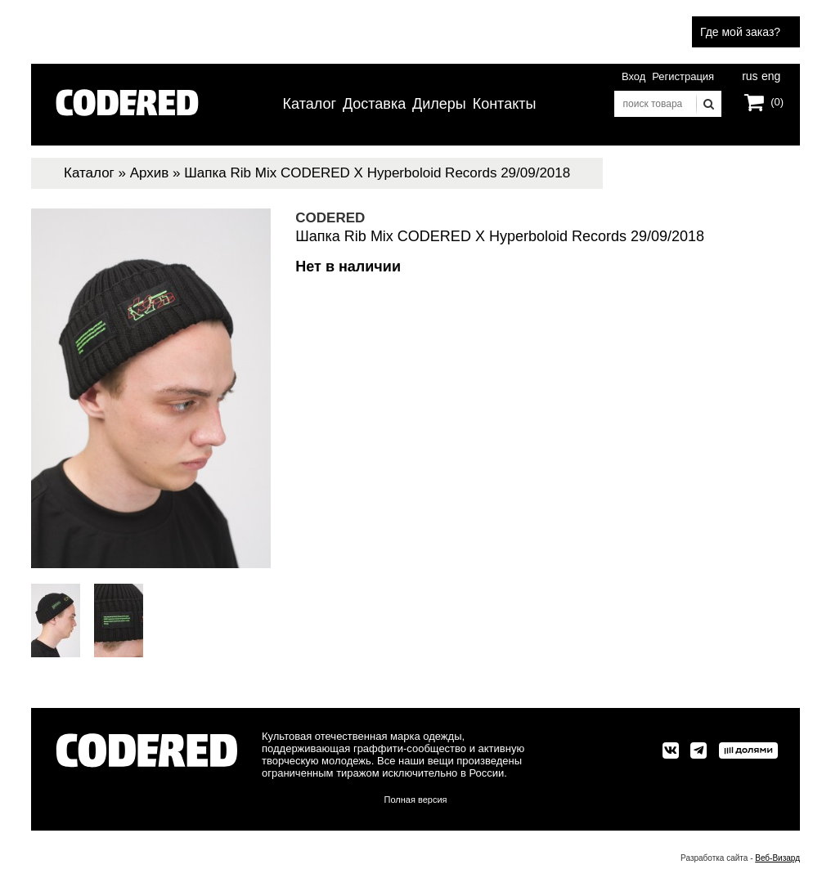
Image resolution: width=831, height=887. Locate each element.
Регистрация (683, 76)
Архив (149, 173)
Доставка (374, 104)
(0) (777, 102)
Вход (633, 76)
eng (769, 74)
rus (749, 74)
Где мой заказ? (740, 31)
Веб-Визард (777, 857)
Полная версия (415, 799)
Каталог (309, 104)
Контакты (505, 104)
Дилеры (439, 104)
